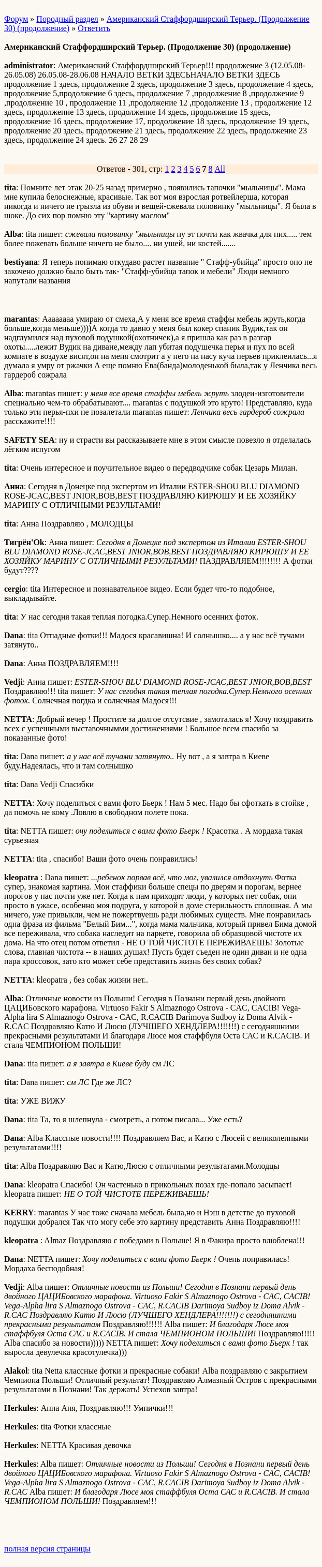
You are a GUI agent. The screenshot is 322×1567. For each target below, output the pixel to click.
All (220, 168)
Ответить (94, 28)
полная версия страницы (47, 1548)
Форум (16, 18)
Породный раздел (67, 18)
